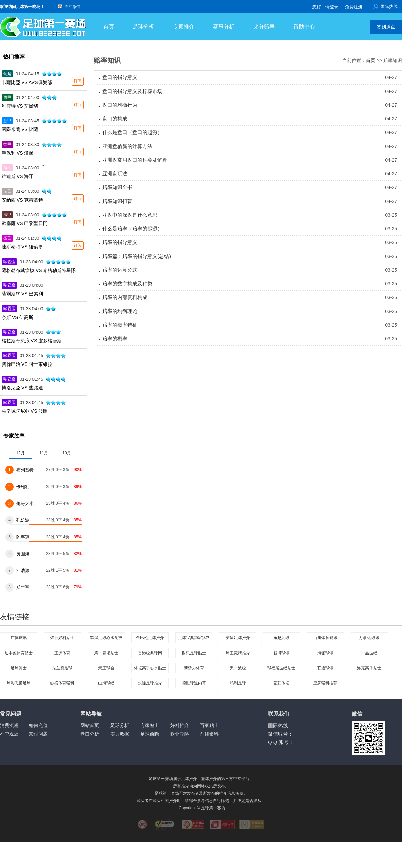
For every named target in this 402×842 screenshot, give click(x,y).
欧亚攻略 (179, 734)
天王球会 (106, 668)
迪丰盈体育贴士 (19, 653)
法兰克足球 (62, 668)
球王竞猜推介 (238, 653)
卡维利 (22, 486)
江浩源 (22, 570)
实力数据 (119, 734)
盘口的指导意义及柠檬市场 (132, 91)
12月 (20, 453)
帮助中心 (304, 27)
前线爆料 (209, 734)
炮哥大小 (25, 503)
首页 (108, 27)
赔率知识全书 (117, 187)
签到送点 (386, 27)
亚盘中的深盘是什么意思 (129, 215)
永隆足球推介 (150, 683)
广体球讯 (19, 637)
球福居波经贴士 (281, 668)
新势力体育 (194, 668)
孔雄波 (22, 520)
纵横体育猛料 (62, 683)
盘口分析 (89, 734)
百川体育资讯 (325, 637)
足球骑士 (19, 668)
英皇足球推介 (238, 637)
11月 (43, 453)
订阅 (78, 81)
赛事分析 (223, 27)
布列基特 (25, 469)
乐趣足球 (281, 637)
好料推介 (179, 725)
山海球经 (106, 683)
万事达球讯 (369, 637)
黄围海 (22, 553)
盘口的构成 (114, 118)
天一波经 (238, 668)
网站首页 (89, 725)
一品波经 (369, 653)
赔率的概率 (114, 338)
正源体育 (62, 653)
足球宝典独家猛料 (194, 637)
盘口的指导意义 (119, 77)
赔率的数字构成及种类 (127, 283)
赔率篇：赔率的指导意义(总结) (136, 256)
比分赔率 (264, 27)
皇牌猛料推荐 (325, 683)
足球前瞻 (149, 734)
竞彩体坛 (281, 683)
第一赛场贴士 (106, 653)
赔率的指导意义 (119, 242)
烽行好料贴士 (62, 637)
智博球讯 (281, 653)
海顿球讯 (325, 653)
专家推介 (183, 27)
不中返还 (9, 733)
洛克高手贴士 (369, 668)
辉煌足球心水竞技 (106, 637)
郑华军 (22, 587)
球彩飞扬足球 (19, 683)
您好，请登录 (325, 6)
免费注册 (353, 6)
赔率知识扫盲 (117, 201)
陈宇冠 (22, 537)
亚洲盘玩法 (114, 173)
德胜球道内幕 (194, 683)
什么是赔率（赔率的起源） (132, 228)
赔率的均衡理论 (119, 311)
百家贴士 (209, 725)
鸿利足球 (238, 683)
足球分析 (143, 27)
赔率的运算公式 (119, 270)
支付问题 (38, 733)
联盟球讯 (325, 668)
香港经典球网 (150, 653)
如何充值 (38, 725)
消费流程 (9, 725)
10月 (66, 453)
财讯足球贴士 (194, 653)
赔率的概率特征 (119, 325)
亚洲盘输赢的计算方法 (127, 146)
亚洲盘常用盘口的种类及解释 (135, 160)
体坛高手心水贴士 (150, 668)
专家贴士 (149, 725)
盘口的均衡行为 (119, 105)
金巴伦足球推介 (150, 637)
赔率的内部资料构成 (124, 297)
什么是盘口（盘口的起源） (132, 132)
